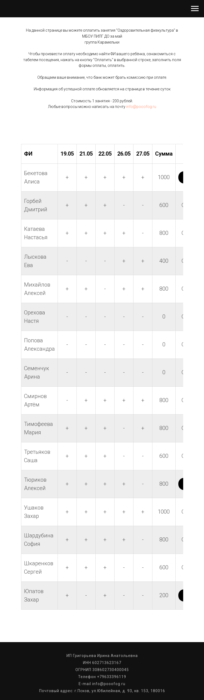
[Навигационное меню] (195, 8)
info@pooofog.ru (141, 106)
